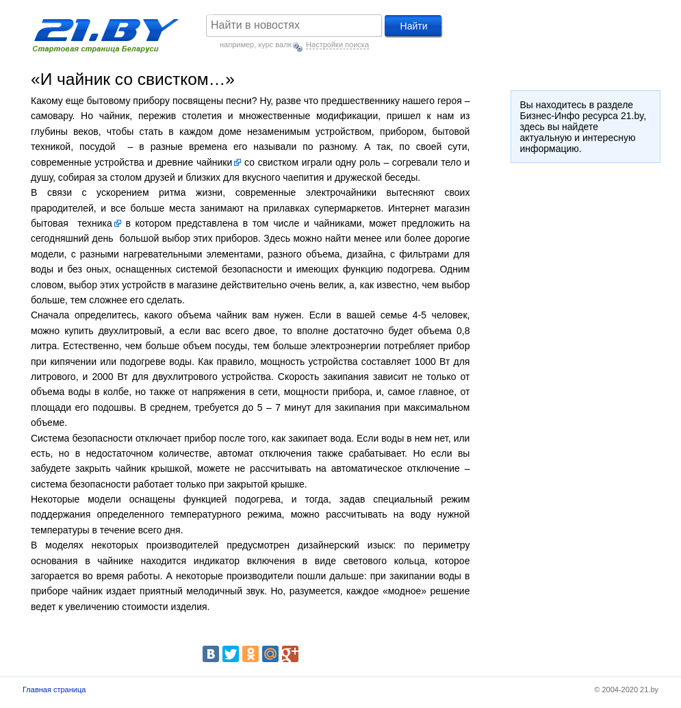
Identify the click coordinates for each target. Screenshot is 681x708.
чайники (214, 162)
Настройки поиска (337, 44)
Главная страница (54, 689)
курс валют (277, 44)
